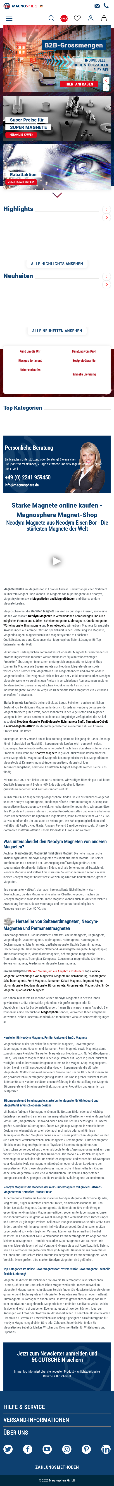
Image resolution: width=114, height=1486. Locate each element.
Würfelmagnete (13, 625)
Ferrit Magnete (37, 980)
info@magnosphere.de (22, 485)
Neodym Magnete (46, 753)
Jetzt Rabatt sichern (21, 182)
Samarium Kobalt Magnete (64, 980)
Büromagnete (56, 985)
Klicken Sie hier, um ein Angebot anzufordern (56, 971)
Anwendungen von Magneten (34, 976)
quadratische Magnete (30, 990)
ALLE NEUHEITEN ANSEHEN (57, 330)
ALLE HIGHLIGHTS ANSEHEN (57, 263)
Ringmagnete (32, 625)
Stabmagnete (76, 621)
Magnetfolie (92, 985)
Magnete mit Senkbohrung (71, 976)
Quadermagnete (96, 621)
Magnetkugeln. (56, 625)
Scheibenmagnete (55, 621)
